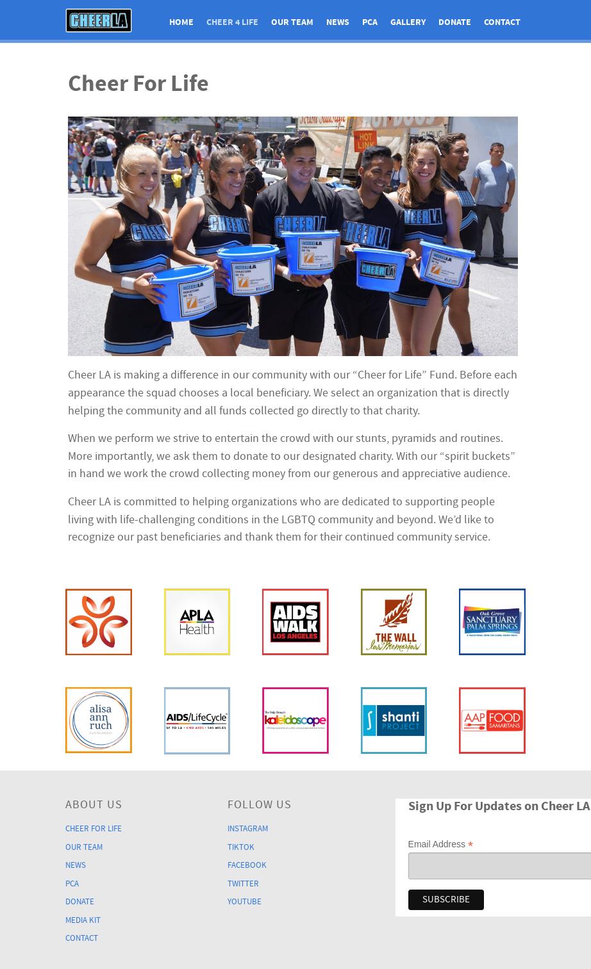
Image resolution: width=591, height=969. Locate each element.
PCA (72, 881)
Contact (81, 933)
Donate (79, 898)
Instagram (248, 828)
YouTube (245, 898)
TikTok (241, 846)
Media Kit (83, 916)
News (75, 863)
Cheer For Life (93, 828)
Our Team (84, 846)
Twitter (243, 881)
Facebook (247, 863)
